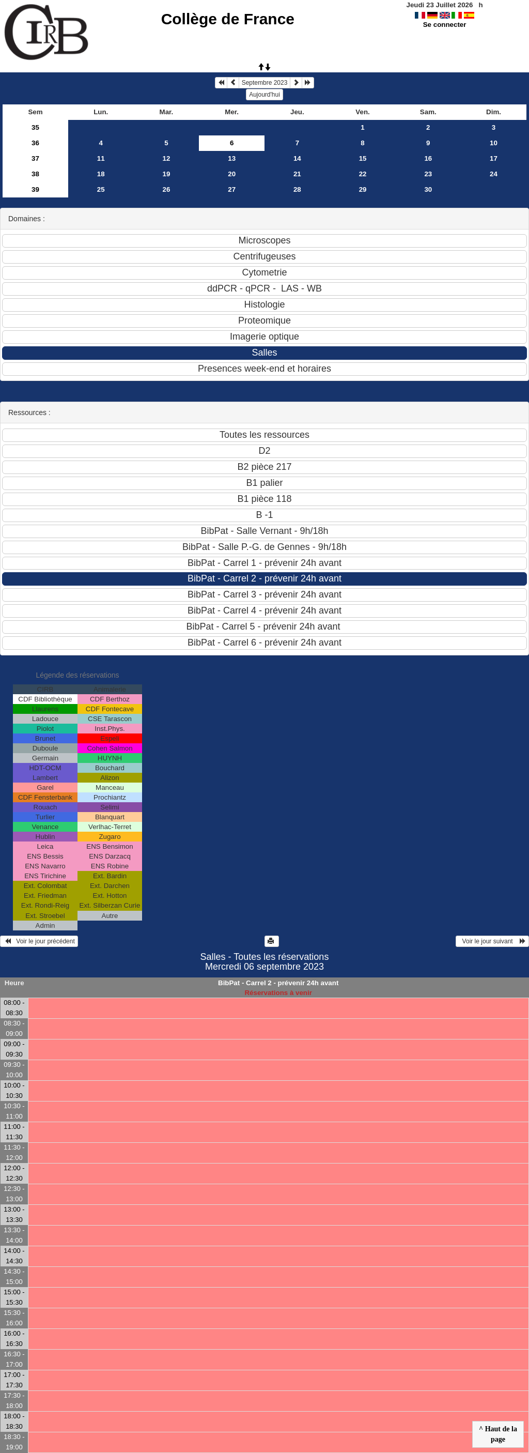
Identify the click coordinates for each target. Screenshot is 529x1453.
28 (297, 189)
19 (166, 174)
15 (363, 158)
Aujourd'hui (264, 94)
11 (101, 158)
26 (166, 189)
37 (35, 158)
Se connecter (444, 24)
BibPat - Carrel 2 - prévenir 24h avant (278, 983)
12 (166, 158)
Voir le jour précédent (39, 941)
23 (428, 174)
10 (493, 143)
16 (428, 158)
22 (363, 174)
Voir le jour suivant (492, 941)
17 (493, 158)
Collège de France (227, 18)
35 (35, 127)
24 (493, 174)
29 (363, 189)
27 (232, 189)
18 (101, 174)
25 (101, 189)
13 (232, 158)
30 (428, 189)
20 (232, 174)
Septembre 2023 (265, 82)
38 (35, 174)
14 (297, 158)
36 (35, 143)
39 (35, 189)
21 (297, 174)
